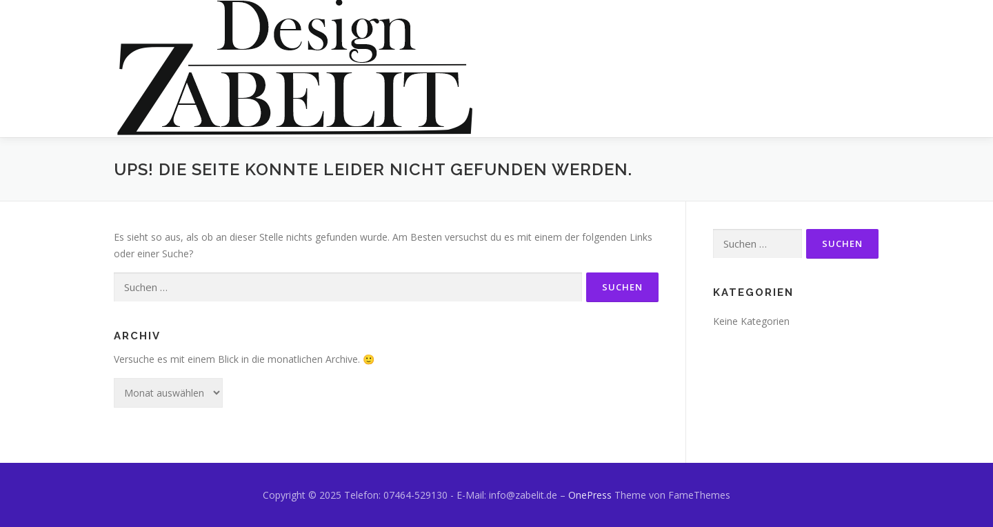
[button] (295, 68)
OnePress (590, 494)
